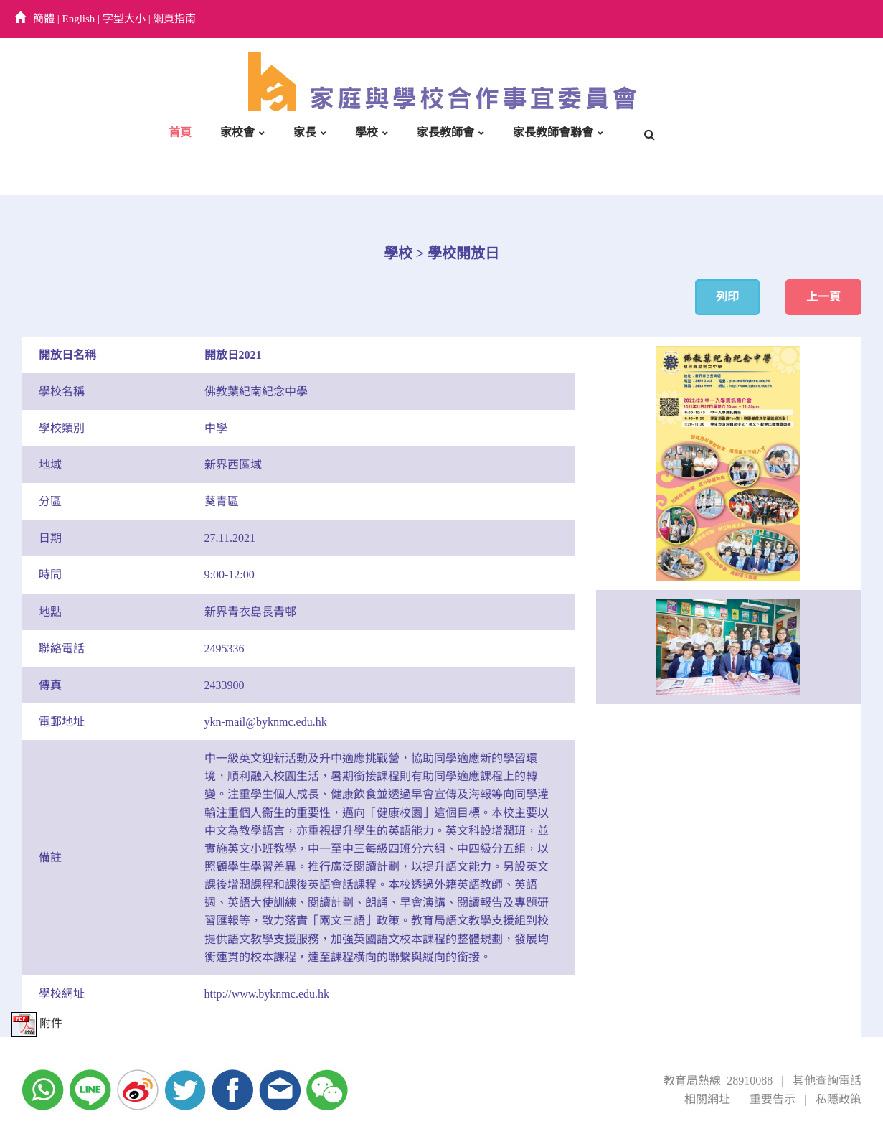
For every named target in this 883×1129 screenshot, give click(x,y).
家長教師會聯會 (553, 132)
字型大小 (124, 18)
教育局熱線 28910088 (718, 1080)
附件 (36, 1023)
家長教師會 (445, 132)
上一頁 (823, 297)
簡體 (44, 18)
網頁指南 (174, 18)
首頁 (180, 132)
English (78, 18)
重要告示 (772, 1099)
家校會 (237, 132)
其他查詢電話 (827, 1080)
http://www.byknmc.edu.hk (267, 994)
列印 (727, 297)
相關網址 (707, 1099)
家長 (304, 132)
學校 (366, 132)
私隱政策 (838, 1099)
